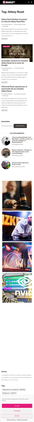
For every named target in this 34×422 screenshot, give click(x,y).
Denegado (17, 411)
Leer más (4, 38)
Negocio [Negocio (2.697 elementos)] (9, 393)
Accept (17, 406)
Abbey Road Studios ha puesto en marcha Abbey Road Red (14, 20)
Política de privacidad (22, 419)
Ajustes (17, 416)
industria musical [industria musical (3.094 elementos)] (13, 389)
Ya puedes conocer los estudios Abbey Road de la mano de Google (14, 63)
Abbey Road (6, 46)
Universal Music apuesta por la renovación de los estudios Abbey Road (14, 88)
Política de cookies (11, 419)
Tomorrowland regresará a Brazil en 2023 (20, 163)
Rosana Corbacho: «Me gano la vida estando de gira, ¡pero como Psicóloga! (22, 151)
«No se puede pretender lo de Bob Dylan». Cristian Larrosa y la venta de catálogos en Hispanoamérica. (22, 139)
